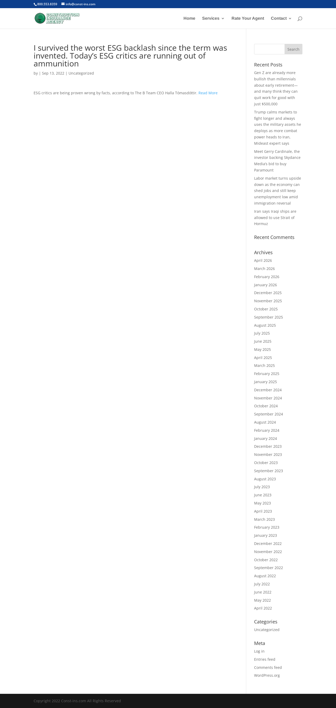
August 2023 (265, 478)
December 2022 (268, 543)
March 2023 (264, 519)
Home (189, 18)
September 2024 (268, 414)
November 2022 (268, 551)
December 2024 (268, 389)
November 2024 (268, 397)
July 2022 (262, 583)
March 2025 (264, 365)
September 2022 (268, 567)
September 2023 (268, 470)
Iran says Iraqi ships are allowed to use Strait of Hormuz (275, 217)
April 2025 (263, 357)
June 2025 (262, 341)
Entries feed (264, 659)
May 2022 (262, 600)
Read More (208, 92)
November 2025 (268, 300)
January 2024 (265, 438)
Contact (279, 18)
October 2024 (266, 405)
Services (210, 18)
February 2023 (266, 527)
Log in (259, 651)
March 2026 (264, 268)
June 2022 (262, 592)
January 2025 (265, 381)
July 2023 (262, 486)
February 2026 (266, 276)
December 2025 (268, 292)
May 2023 (262, 503)
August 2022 (265, 575)
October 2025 (266, 308)
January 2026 (265, 284)
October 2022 (266, 559)
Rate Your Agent (248, 18)
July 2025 (262, 333)
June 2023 (262, 494)
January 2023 (265, 535)
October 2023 (266, 462)
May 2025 (262, 349)
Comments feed (268, 667)
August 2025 (265, 325)
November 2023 (268, 454)
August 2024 (265, 422)
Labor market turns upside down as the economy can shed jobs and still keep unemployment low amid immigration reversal (277, 191)
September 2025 (268, 317)
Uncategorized (81, 73)
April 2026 (263, 260)
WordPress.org (267, 675)
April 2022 (263, 608)
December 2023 (268, 446)
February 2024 (266, 430)
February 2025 (266, 373)
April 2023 (263, 511)
